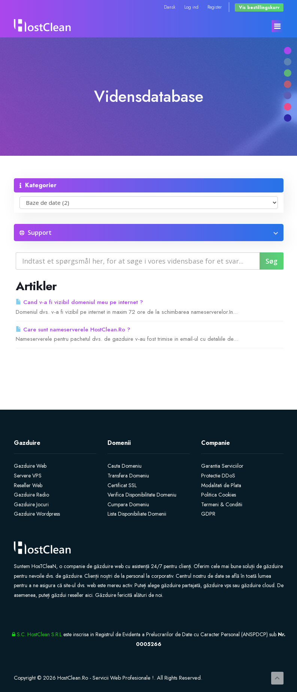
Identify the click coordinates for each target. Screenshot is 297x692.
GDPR (208, 514)
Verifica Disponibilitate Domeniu (141, 494)
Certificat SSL (122, 485)
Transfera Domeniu (128, 475)
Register (214, 7)
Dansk (169, 7)
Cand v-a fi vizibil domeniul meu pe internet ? (79, 302)
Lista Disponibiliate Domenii (136, 514)
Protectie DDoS (218, 475)
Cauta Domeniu (124, 466)
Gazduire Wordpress (37, 514)
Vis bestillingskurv (259, 7)
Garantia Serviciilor (222, 466)
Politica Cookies (218, 494)
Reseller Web (28, 485)
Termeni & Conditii (221, 504)
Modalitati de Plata (221, 485)
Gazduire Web (30, 466)
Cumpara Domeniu (128, 504)
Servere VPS (28, 475)
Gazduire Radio (31, 494)
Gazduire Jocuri (31, 504)
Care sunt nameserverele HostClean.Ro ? (73, 329)
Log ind (191, 7)
